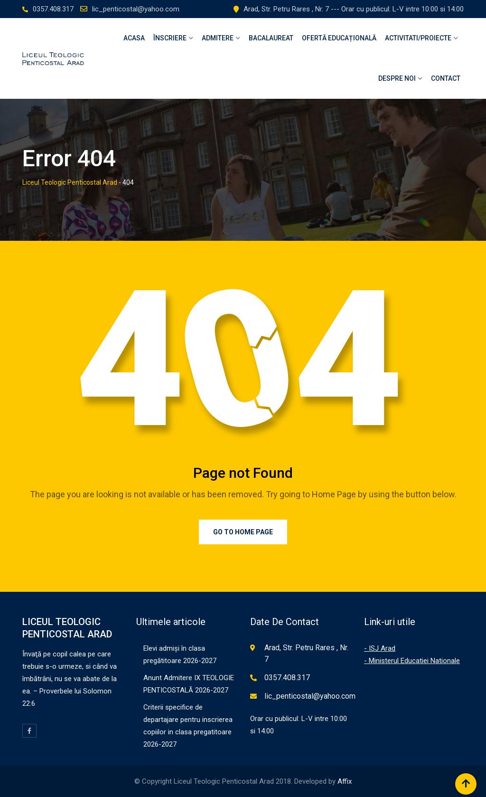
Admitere (218, 38)
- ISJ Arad (379, 648)
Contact (445, 78)
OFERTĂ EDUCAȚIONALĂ (339, 38)
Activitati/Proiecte (418, 38)
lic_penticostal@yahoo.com (135, 9)
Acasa (134, 38)
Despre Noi (397, 78)
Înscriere (170, 38)
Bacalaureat (271, 38)
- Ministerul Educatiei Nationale (412, 660)
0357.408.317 (53, 9)
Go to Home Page (243, 532)
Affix (344, 781)
